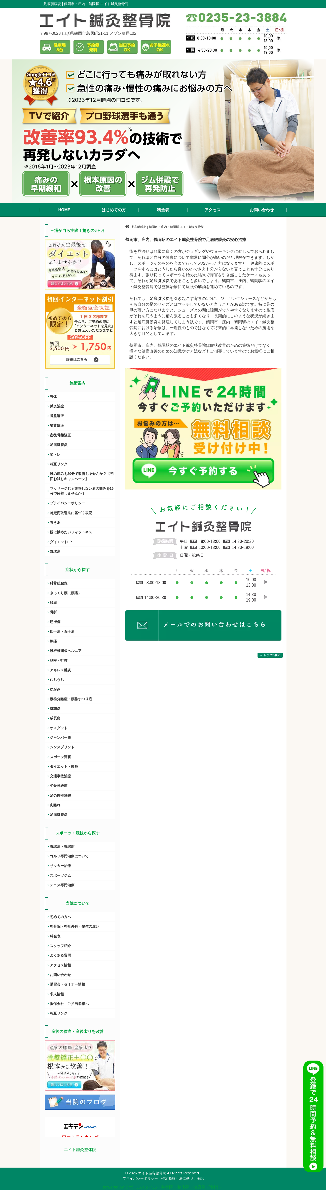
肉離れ (55, 805)
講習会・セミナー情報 (67, 984)
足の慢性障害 (60, 795)
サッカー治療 (60, 866)
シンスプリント (62, 747)
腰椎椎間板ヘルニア (66, 651)
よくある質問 (60, 955)
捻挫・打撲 (58, 660)
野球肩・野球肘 (62, 847)
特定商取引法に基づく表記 (71, 513)
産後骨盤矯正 (60, 435)
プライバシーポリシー (67, 503)
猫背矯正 (57, 426)
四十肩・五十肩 (62, 631)
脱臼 (53, 603)
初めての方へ (60, 917)
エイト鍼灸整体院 (80, 1149)
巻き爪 (55, 522)
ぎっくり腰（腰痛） (66, 593)
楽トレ (55, 454)
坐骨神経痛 (58, 786)
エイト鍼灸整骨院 (152, 1173)
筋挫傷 (55, 622)
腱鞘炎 (55, 709)
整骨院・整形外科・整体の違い (74, 926)
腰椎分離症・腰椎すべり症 (71, 699)
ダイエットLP (61, 542)
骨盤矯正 (57, 416)
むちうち (57, 680)
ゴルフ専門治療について (69, 856)
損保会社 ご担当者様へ (69, 1004)
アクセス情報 (60, 965)
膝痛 (53, 641)
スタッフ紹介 (60, 946)
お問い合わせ (60, 975)
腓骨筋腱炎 (58, 583)
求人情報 (57, 994)
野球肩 (55, 551)
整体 (53, 397)
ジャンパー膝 (60, 738)
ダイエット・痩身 (64, 766)
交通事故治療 (60, 776)
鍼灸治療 (57, 406)
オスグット (58, 728)
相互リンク (58, 464)
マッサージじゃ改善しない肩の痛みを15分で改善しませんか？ (82, 491)
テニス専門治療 (62, 885)
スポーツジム (60, 875)
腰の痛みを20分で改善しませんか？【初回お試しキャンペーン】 (82, 476)
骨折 (53, 612)
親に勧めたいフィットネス (71, 532)
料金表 (55, 936)
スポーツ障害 (60, 757)
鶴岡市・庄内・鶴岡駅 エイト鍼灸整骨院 (96, 4)
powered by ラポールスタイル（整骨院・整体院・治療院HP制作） (163, 1187)
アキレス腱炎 (60, 670)
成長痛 (55, 718)
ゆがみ (55, 689)
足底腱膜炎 (58, 445)
